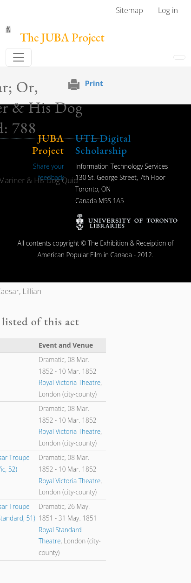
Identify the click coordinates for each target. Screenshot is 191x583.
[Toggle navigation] (19, 57)
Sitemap (129, 10)
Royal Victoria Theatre (69, 382)
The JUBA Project (62, 37)
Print (94, 83)
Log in (168, 10)
